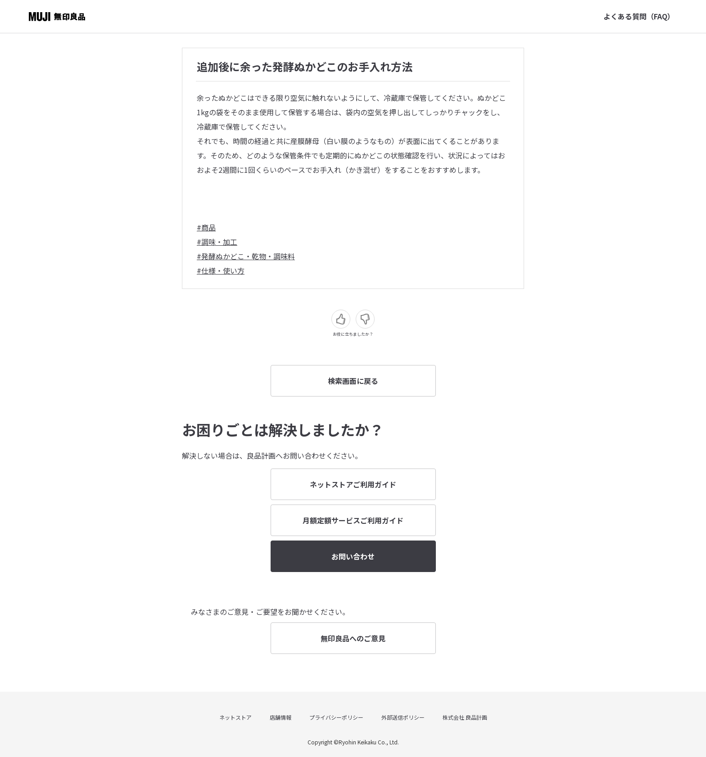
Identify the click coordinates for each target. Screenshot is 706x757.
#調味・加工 (217, 241)
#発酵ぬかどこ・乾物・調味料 (246, 256)
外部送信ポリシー (403, 717)
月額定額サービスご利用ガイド (353, 520)
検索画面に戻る (353, 380)
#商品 (206, 227)
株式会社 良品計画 (465, 717)
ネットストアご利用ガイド (353, 484)
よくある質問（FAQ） (638, 16)
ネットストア (235, 717)
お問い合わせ (353, 556)
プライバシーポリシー (336, 717)
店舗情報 (280, 717)
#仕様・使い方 (220, 270)
